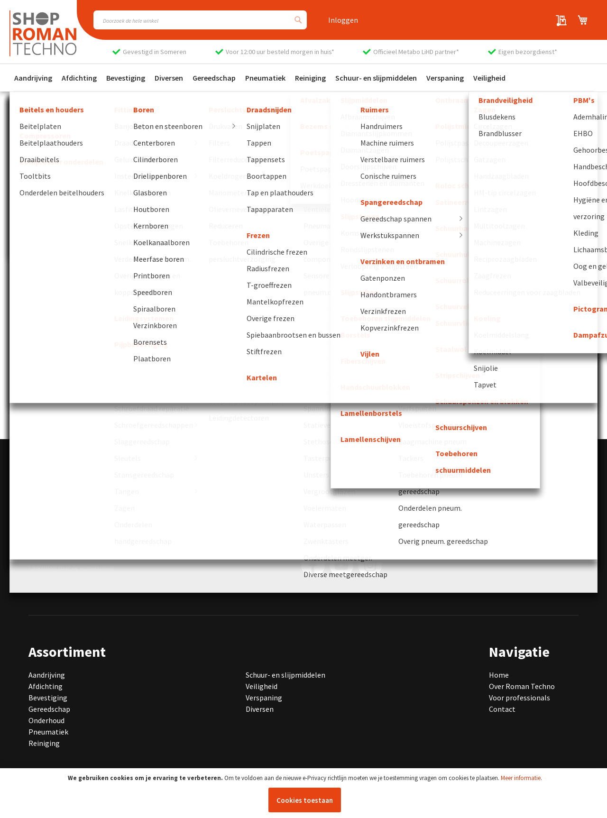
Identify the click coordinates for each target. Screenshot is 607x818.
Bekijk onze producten (64, 292)
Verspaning (264, 697)
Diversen (260, 709)
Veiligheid (261, 686)
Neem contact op (56, 307)
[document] (305, 793)
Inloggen (343, 20)
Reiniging (44, 743)
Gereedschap (49, 709)
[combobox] (200, 19)
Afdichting (45, 686)
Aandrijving (46, 675)
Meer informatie (521, 778)
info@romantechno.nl (89, 511)
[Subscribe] (437, 530)
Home (499, 675)
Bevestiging (47, 697)
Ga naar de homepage (63, 276)
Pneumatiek (48, 731)
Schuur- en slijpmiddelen (285, 675)
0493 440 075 (62, 500)
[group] (92, 386)
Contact (502, 709)
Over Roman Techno (522, 686)
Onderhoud (46, 720)
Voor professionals (519, 697)
